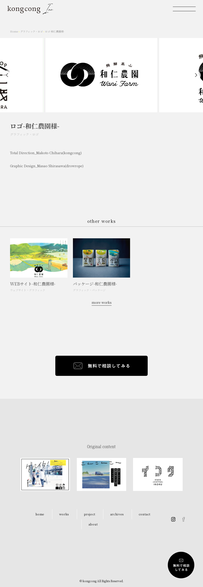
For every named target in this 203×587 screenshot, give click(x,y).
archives (117, 514)
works (64, 514)
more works (102, 302)
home (39, 514)
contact (145, 514)
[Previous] (7, 75)
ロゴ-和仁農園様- (54, 31)
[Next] (196, 75)
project (90, 514)
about (93, 524)
